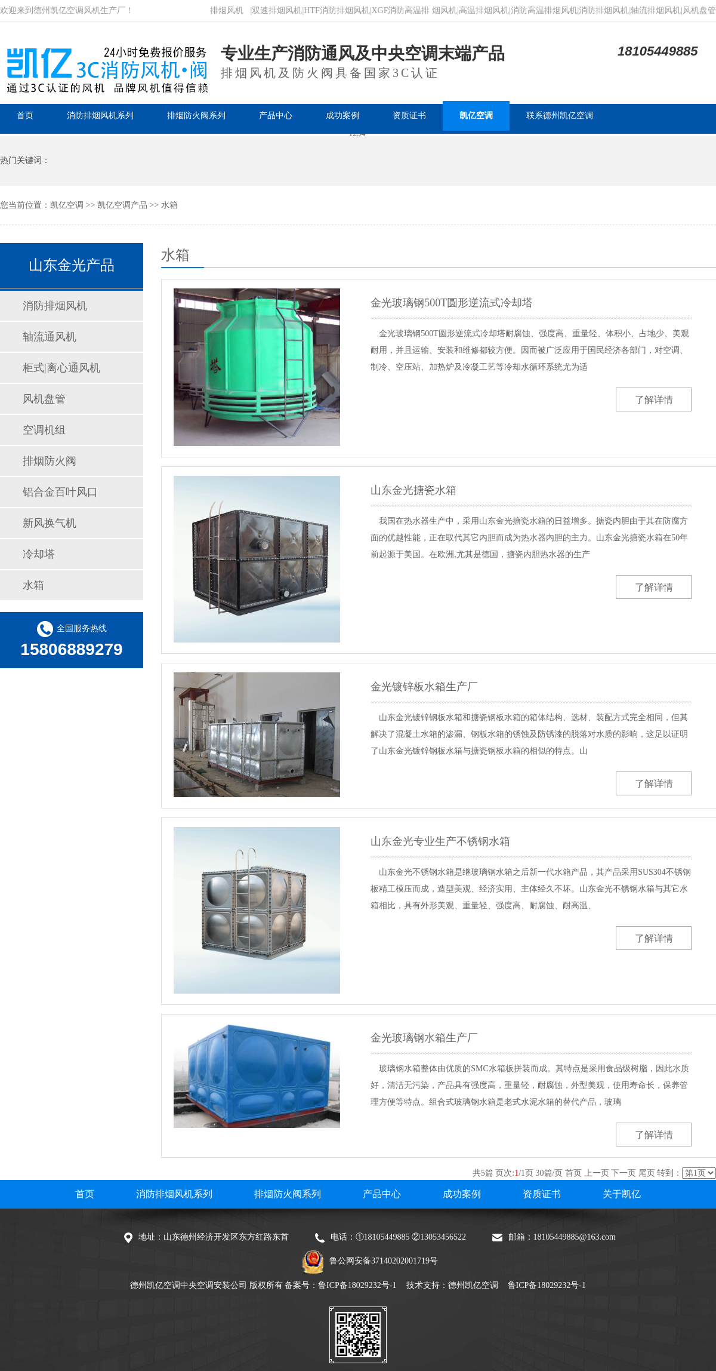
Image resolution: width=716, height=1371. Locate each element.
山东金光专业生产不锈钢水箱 (440, 841)
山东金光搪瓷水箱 (413, 490)
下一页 (623, 1173)
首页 (573, 1173)
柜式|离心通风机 (61, 368)
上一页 (596, 1173)
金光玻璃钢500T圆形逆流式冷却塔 (452, 303)
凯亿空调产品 (122, 205)
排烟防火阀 (49, 461)
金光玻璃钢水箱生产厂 (424, 1038)
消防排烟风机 (55, 306)
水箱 (169, 205)
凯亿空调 (67, 205)
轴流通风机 (49, 337)
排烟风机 (226, 10)
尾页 (646, 1173)
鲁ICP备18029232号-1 (357, 1285)
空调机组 (44, 430)
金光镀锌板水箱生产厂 (424, 687)
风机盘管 (44, 399)
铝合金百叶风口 (60, 492)
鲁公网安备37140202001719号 (383, 1260)
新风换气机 (49, 523)
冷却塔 (39, 554)
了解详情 (654, 400)
